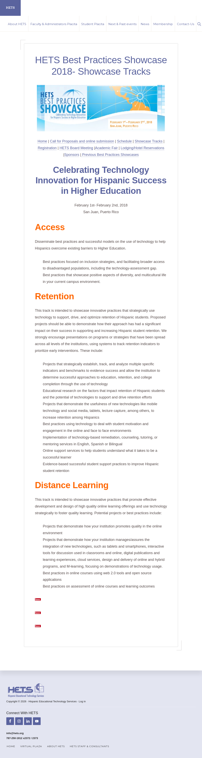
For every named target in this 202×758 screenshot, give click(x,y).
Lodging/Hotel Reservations (142, 148)
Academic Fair (106, 148)
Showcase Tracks (149, 141)
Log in (82, 701)
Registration (47, 148)
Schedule (124, 141)
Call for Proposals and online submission (82, 141)
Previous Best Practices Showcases (110, 155)
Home (42, 141)
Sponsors (71, 155)
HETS (10, 8)
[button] (199, 23)
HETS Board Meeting (76, 148)
